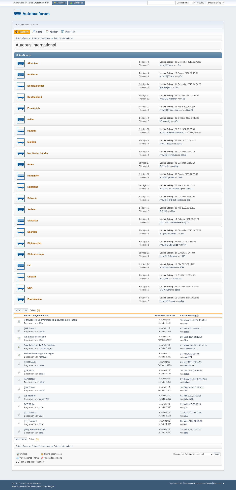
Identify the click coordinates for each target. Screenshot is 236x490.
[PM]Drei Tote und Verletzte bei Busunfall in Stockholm (50, 320)
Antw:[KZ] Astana (167, 301)
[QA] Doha (29, 370)
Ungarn (31, 276)
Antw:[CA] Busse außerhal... (172, 132)
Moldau (31, 142)
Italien (30, 119)
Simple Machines (34, 483)
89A (41, 340)
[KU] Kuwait (30, 328)
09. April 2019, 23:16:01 (190, 362)
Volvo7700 (177, 278)
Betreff (27, 315)
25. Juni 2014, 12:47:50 (190, 429)
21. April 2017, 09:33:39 (190, 413)
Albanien (32, 63)
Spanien (32, 232)
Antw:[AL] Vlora (166, 65)
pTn (180, 76)
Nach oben (20, 439)
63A (173, 211)
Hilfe (181, 483)
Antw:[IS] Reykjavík (168, 155)
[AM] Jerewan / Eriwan (35, 429)
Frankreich (33, 108)
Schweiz (32, 198)
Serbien (31, 209)
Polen (30, 164)
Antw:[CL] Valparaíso (169, 245)
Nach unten (21, 310)
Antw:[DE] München (168, 99)
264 (185, 391)
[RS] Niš (163, 211)
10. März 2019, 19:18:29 (191, 371)
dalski (179, 144)
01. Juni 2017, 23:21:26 (190, 396)
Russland (32, 187)
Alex (186, 340)
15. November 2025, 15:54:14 (193, 320)
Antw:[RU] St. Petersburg (171, 189)
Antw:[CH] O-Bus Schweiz (171, 200)
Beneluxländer (35, 85)
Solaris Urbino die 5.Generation (39, 345)
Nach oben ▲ (218, 483)
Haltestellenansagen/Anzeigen (39, 353)
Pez (179, 65)
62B (183, 99)
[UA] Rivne (29, 387)
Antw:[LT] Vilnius (167, 76)
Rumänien (33, 175)
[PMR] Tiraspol (166, 144)
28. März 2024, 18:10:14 (191, 337)
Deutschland (34, 97)
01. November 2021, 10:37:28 (193, 345)
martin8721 (189, 365)
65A (180, 177)
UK (29, 265)
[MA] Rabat (29, 379)
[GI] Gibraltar (30, 362)
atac (41, 432)
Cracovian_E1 (46, 348)
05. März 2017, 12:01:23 (191, 421)
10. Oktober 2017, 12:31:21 (192, 387)
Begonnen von (40, 315)
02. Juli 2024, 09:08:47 (190, 328)
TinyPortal (173, 483)
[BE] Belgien (165, 87)
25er (182, 267)
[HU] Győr (164, 278)
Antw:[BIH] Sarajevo (169, 256)
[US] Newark (165, 290)
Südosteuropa (35, 254)
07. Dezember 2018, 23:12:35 (193, 379)
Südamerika (34, 243)
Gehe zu (176, 454)
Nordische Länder (37, 153)
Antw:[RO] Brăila (167, 177)
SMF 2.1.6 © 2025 (19, 483)
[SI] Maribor (29, 395)
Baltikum (32, 74)
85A (182, 234)
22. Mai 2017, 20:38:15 (190, 404)
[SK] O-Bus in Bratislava (170, 222)
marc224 (43, 357)
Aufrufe (171, 315)
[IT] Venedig (165, 121)
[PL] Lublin (164, 166)
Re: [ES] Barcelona (168, 234)
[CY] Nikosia (30, 412)
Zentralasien (34, 299)
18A (41, 323)
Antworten (159, 315)
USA (29, 288)
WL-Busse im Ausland (35, 336)
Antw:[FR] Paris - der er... (171, 110)
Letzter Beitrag (189, 315)
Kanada (31, 130)
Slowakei (32, 220)
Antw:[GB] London (168, 267)
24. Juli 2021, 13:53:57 (190, 354)
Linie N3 (189, 110)
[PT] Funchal (30, 421)
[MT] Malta (29, 404)
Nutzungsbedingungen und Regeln (198, 483)
